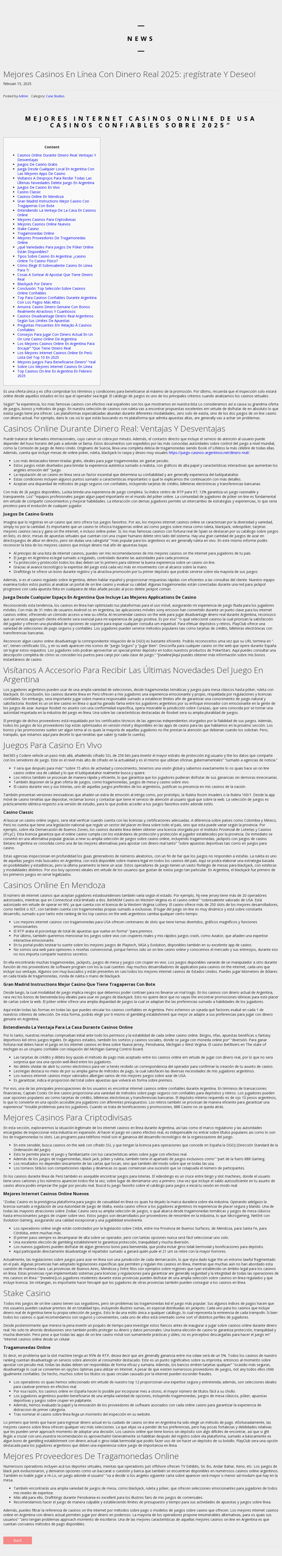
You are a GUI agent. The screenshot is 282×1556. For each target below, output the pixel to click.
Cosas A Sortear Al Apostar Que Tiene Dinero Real (55, 277)
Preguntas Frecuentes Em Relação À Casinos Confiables (54, 327)
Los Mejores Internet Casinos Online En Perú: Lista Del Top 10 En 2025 (54, 355)
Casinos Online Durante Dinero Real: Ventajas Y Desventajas (56, 157)
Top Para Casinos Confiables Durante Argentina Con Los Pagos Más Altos (57, 300)
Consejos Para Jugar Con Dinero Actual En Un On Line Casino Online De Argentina (55, 336)
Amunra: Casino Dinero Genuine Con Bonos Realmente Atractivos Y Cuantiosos (53, 309)
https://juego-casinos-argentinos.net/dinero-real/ (209, 452)
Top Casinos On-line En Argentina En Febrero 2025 (54, 373)
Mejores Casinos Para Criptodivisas (46, 219)
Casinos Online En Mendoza (40, 196)
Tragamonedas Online (35, 233)
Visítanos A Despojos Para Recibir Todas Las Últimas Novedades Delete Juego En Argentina (55, 180)
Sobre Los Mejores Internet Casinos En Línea (54, 366)
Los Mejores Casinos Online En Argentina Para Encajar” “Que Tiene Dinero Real (56, 346)
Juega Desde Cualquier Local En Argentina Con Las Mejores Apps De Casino (55, 171)
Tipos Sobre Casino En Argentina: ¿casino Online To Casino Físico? (51, 258)
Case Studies (55, 96)
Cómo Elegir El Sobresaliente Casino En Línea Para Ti (54, 267)
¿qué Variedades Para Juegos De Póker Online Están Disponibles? (55, 249)
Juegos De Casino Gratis (37, 164)
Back (18, 1540)
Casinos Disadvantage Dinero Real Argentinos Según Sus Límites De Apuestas (55, 318)
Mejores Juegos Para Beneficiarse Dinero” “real (56, 362)
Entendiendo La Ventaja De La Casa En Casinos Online (56, 212)
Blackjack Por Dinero (34, 283)
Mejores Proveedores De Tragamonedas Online (51, 240)
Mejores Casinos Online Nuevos (43, 224)
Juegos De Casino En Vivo (38, 187)
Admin (23, 96)
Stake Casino (28, 228)
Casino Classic (29, 191)
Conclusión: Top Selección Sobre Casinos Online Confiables (51, 290)
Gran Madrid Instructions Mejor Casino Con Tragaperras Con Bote (53, 203)
